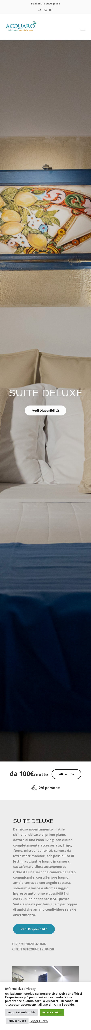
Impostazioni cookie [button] (21, 1012)
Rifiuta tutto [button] (17, 1020)
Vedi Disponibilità (45, 410)
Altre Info (66, 774)
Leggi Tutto (39, 1021)
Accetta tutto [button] (51, 1012)
